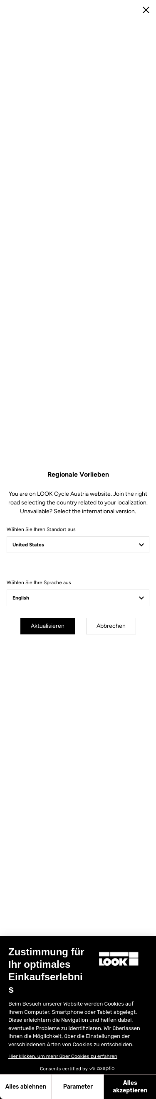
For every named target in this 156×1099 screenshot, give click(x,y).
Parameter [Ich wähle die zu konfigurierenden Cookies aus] (78, 1086)
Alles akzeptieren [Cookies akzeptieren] (130, 1086)
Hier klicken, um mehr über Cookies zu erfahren (62, 1056)
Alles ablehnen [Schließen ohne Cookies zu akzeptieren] (26, 1086)
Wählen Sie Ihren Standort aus (41, 529)
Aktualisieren (47, 625)
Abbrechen (111, 625)
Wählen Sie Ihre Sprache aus (39, 582)
